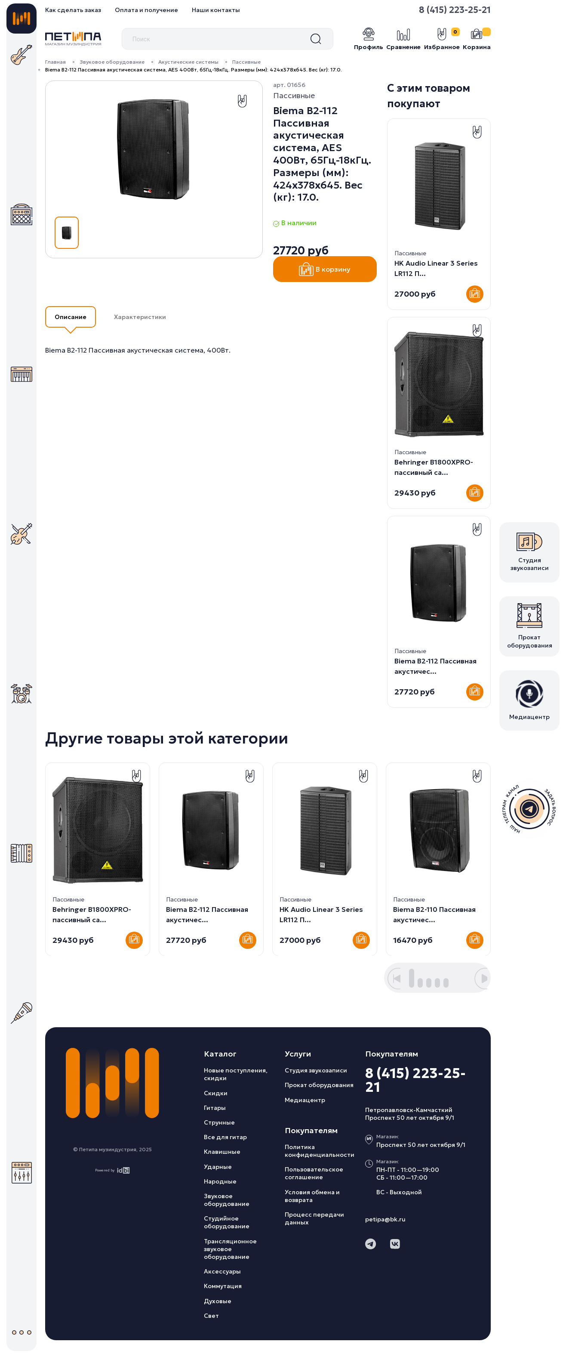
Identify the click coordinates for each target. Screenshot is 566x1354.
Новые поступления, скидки (236, 1074)
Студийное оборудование (226, 1222)
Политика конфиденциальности (319, 1151)
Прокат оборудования (319, 1085)
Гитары (215, 1108)
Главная (55, 62)
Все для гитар (225, 1137)
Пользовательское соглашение (314, 1173)
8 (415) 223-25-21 (455, 9)
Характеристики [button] (140, 317)
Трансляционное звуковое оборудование (230, 1249)
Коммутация (223, 1286)
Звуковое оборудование (112, 62)
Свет (211, 1316)
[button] (394, 978)
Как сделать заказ (73, 10)
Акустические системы (188, 62)
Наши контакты (216, 10)
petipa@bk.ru (385, 1219)
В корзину (325, 269)
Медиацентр (305, 1100)
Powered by (112, 1170)
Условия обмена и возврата (312, 1196)
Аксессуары (222, 1271)
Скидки (216, 1093)
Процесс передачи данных (314, 1218)
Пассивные (246, 62)
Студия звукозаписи (316, 1070)
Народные (220, 1181)
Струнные (219, 1122)
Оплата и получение (146, 10)
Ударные (218, 1167)
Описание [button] (70, 317)
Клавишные (222, 1152)
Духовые (217, 1301)
